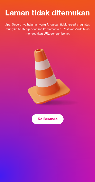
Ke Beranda (48, 119)
